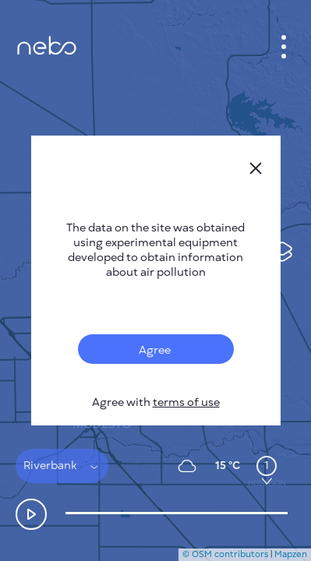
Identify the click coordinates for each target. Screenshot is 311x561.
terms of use (186, 402)
